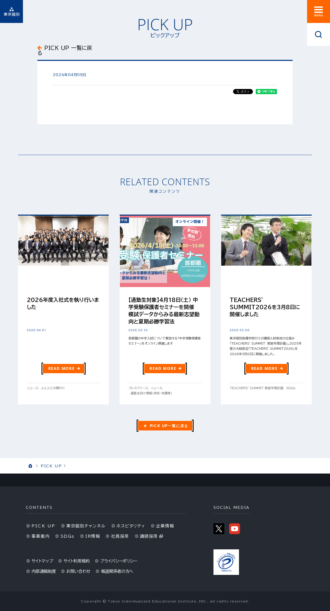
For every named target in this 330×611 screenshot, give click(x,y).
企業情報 (165, 526)
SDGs (68, 536)
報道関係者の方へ (117, 571)
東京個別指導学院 (11, 11)
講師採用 (149, 536)
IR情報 (92, 536)
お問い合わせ (78, 571)
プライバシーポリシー (118, 561)
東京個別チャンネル (86, 526)
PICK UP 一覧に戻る (64, 50)
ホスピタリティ (131, 526)
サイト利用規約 (76, 561)
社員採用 (120, 536)
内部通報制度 (43, 571)
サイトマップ (42, 561)
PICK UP (51, 466)
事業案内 (40, 536)
